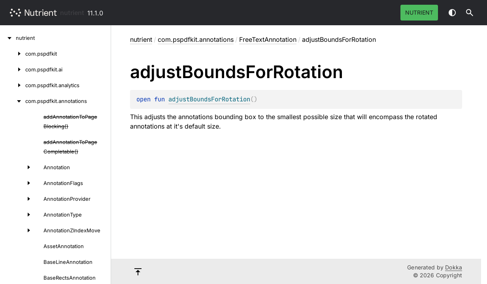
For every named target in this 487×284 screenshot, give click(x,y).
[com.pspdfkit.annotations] (12, 101)
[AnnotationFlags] (17, 183)
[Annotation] (17, 167)
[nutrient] (8, 38)
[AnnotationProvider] (17, 199)
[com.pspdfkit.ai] (12, 69)
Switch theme (452, 13)
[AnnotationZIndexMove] (17, 230)
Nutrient (419, 12)
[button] (470, 13)
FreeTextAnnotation (267, 39)
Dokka (453, 267)
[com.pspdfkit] (12, 54)
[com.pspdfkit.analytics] (12, 85)
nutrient (72, 13)
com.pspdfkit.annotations (196, 39)
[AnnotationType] (17, 214)
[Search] (470, 13)
